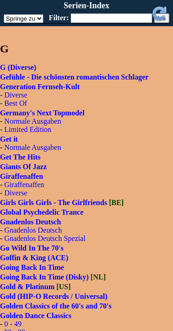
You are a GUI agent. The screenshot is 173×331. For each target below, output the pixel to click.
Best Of (15, 103)
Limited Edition (27, 129)
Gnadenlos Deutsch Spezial (44, 238)
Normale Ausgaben (32, 121)
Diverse (15, 95)
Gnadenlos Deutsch (33, 230)
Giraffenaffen (24, 184)
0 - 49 (12, 324)
